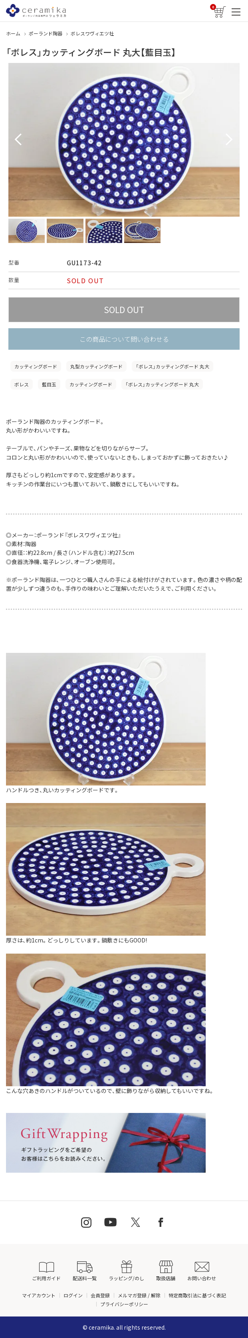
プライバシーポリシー (124, 1304)
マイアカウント (39, 1295)
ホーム (13, 33)
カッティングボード (35, 366)
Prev (18, 139)
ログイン (73, 1295)
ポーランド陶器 (45, 33)
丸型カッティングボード (96, 366)
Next (229, 139)
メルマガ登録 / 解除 (139, 1295)
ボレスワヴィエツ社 (92, 33)
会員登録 (100, 1295)
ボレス (21, 384)
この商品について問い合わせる (124, 339)
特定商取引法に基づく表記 (197, 1295)
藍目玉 (49, 384)
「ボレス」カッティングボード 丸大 (172, 366)
